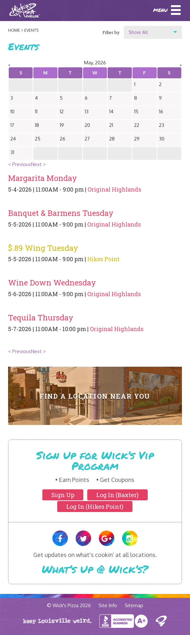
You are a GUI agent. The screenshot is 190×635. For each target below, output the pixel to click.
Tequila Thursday (40, 317)
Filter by (111, 32)
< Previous (19, 164)
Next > (38, 164)
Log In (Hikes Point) (94, 506)
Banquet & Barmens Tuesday (60, 213)
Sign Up (62, 495)
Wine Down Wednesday (52, 282)
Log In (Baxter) (117, 495)
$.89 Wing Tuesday (43, 248)
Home (14, 30)
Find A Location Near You (95, 396)
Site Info (108, 605)
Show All (138, 32)
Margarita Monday (42, 178)
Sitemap (134, 605)
